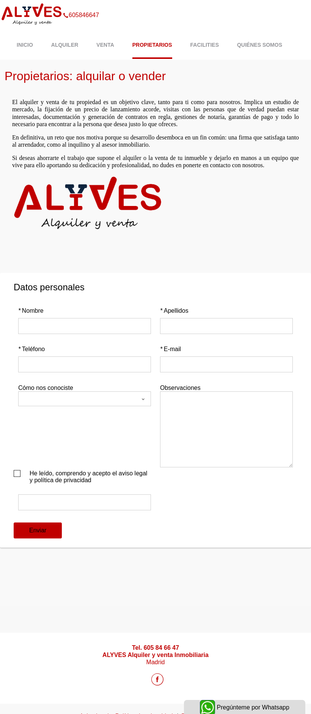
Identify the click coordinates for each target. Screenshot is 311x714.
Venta (105, 45)
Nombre (31, 310)
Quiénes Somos (259, 45)
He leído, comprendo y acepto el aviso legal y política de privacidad (88, 476)
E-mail (170, 349)
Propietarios (152, 45)
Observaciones (180, 388)
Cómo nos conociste (45, 388)
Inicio (25, 45)
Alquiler (65, 45)
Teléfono (31, 349)
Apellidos (174, 310)
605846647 (81, 5)
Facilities (204, 45)
